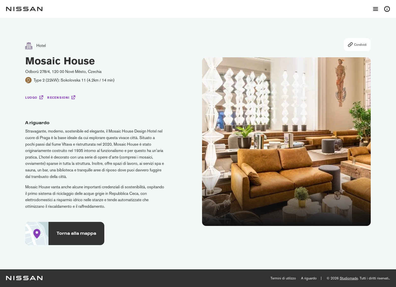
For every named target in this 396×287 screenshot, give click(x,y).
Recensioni (58, 97)
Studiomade (349, 278)
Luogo (31, 97)
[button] (361, 138)
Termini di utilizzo (283, 278)
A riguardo (309, 278)
